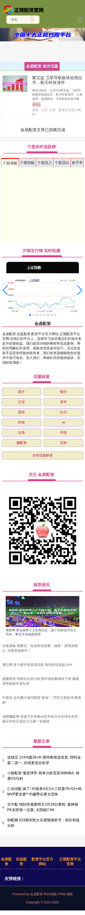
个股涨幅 (10, 163)
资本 (63, 402)
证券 (21, 432)
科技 (21, 422)
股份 (21, 412)
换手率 (77, 163)
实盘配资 (21, 861)
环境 (63, 432)
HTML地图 (65, 894)
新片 (21, 392)
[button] (5, 290)
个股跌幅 (27, 163)
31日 (63, 412)
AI (63, 422)
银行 (63, 392)
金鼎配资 (6, 861)
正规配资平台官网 (70, 861)
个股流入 (44, 163)
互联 (63, 443)
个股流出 (62, 163)
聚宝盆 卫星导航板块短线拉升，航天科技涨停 (57, 80)
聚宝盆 (36, 104)
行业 (21, 402)
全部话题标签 (42, 455)
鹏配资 (22, 443)
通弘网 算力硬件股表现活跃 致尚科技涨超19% (37, 665)
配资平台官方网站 (42, 861)
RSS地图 (50, 894)
